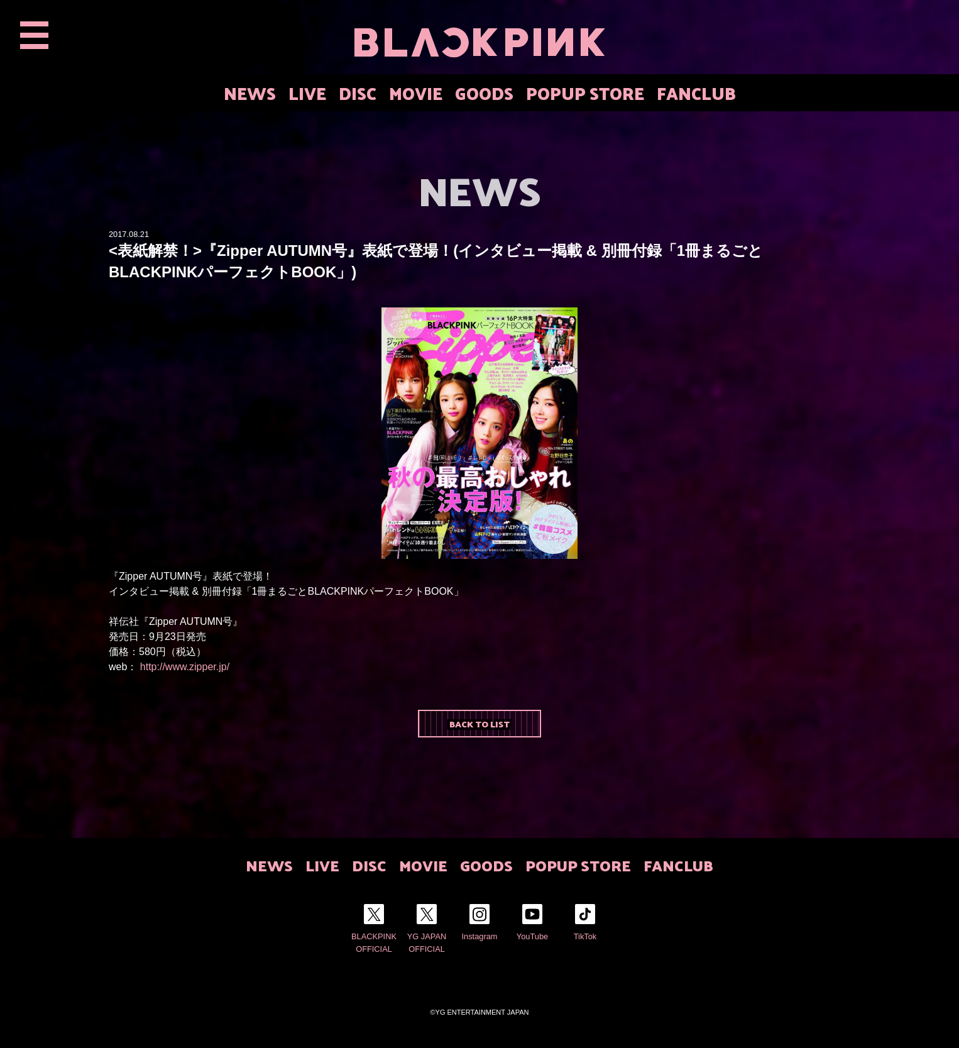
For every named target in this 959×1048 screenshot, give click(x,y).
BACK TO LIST (479, 723)
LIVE (307, 92)
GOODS (484, 92)
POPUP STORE (585, 92)
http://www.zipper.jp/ (184, 666)
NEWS (250, 92)
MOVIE (415, 92)
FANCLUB (696, 92)
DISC (357, 92)
